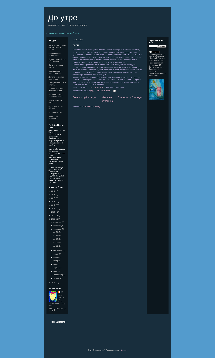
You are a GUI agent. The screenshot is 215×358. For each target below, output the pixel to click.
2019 (53, 191)
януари (56, 278)
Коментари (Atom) (92, 107)
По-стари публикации (130, 97)
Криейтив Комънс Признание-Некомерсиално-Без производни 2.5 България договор (157, 63)
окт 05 (55, 242)
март (55, 271)
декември (57, 222)
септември (58, 250)
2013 (53, 212)
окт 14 (55, 239)
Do (62, 292)
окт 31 (55, 232)
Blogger (124, 350)
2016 (53, 202)
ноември (57, 226)
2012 (53, 216)
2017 (53, 198)
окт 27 (55, 235)
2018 (53, 195)
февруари (57, 275)
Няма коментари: (103, 91)
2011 (53, 219)
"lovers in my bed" (96, 87)
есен (76, 45)
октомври (57, 229)
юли (55, 257)
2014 (53, 209)
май (55, 264)
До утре (62, 17)
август (56, 254)
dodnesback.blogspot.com (157, 74)
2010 (53, 283)
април (56, 268)
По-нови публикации (84, 97)
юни (55, 261)
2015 (53, 205)
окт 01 (55, 246)
